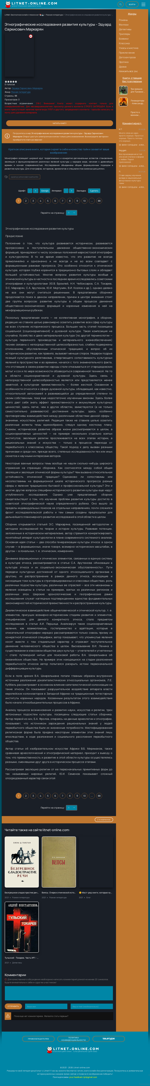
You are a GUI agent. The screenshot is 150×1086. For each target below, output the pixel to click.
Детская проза (127, 57)
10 (84, 200)
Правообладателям (38, 1039)
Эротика (123, 62)
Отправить (13, 1006)
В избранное (104, 820)
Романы (123, 20)
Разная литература (54, 15)
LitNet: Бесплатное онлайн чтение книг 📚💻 (24, 15)
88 (99, 200)
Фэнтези (123, 24)
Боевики (123, 38)
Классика (124, 43)
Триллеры (124, 34)
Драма (122, 66)
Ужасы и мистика (128, 48)
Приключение (127, 52)
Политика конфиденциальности (74, 1038)
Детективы (125, 29)
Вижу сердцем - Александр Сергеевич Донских (132, 145)
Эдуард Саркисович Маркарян (27, 88)
